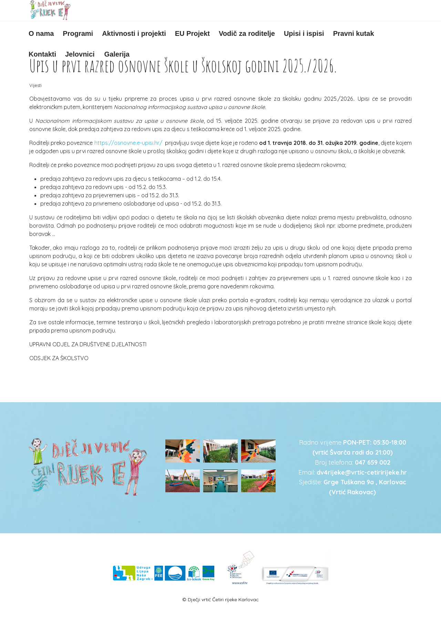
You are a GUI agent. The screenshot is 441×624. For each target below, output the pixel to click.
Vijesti (35, 85)
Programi (78, 33)
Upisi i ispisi (304, 33)
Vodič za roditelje (247, 33)
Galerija (117, 54)
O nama (41, 33)
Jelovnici (80, 54)
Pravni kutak (353, 33)
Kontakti (42, 54)
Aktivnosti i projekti (134, 33)
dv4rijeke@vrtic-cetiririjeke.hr (362, 472)
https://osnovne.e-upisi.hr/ (128, 142)
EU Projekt (192, 33)
